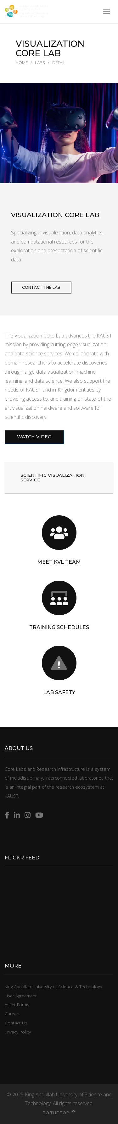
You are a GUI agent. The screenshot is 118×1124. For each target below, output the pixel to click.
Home (22, 62)
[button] (59, 477)
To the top (59, 1112)
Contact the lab (41, 287)
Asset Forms (17, 1004)
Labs (40, 62)
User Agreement (21, 996)
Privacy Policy (18, 1032)
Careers (12, 1014)
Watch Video (34, 442)
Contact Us (16, 1023)
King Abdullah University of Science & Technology (53, 987)
